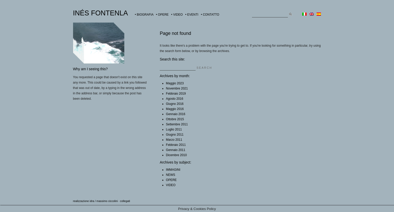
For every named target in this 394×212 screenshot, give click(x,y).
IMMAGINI (173, 169)
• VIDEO (177, 14)
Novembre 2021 (177, 88)
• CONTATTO (210, 14)
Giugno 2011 (175, 134)
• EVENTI (191, 14)
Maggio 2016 (175, 109)
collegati (125, 201)
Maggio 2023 (175, 83)
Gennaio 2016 (175, 114)
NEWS (170, 175)
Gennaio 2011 (175, 150)
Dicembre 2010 (176, 155)
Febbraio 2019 (176, 93)
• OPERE (162, 14)
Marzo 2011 (174, 140)
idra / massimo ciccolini (104, 201)
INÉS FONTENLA (100, 13)
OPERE (171, 180)
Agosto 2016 (174, 98)
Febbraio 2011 (176, 145)
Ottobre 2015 (175, 119)
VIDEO (170, 185)
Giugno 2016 (175, 104)
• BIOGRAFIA (144, 14)
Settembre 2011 (177, 124)
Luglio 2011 (174, 129)
